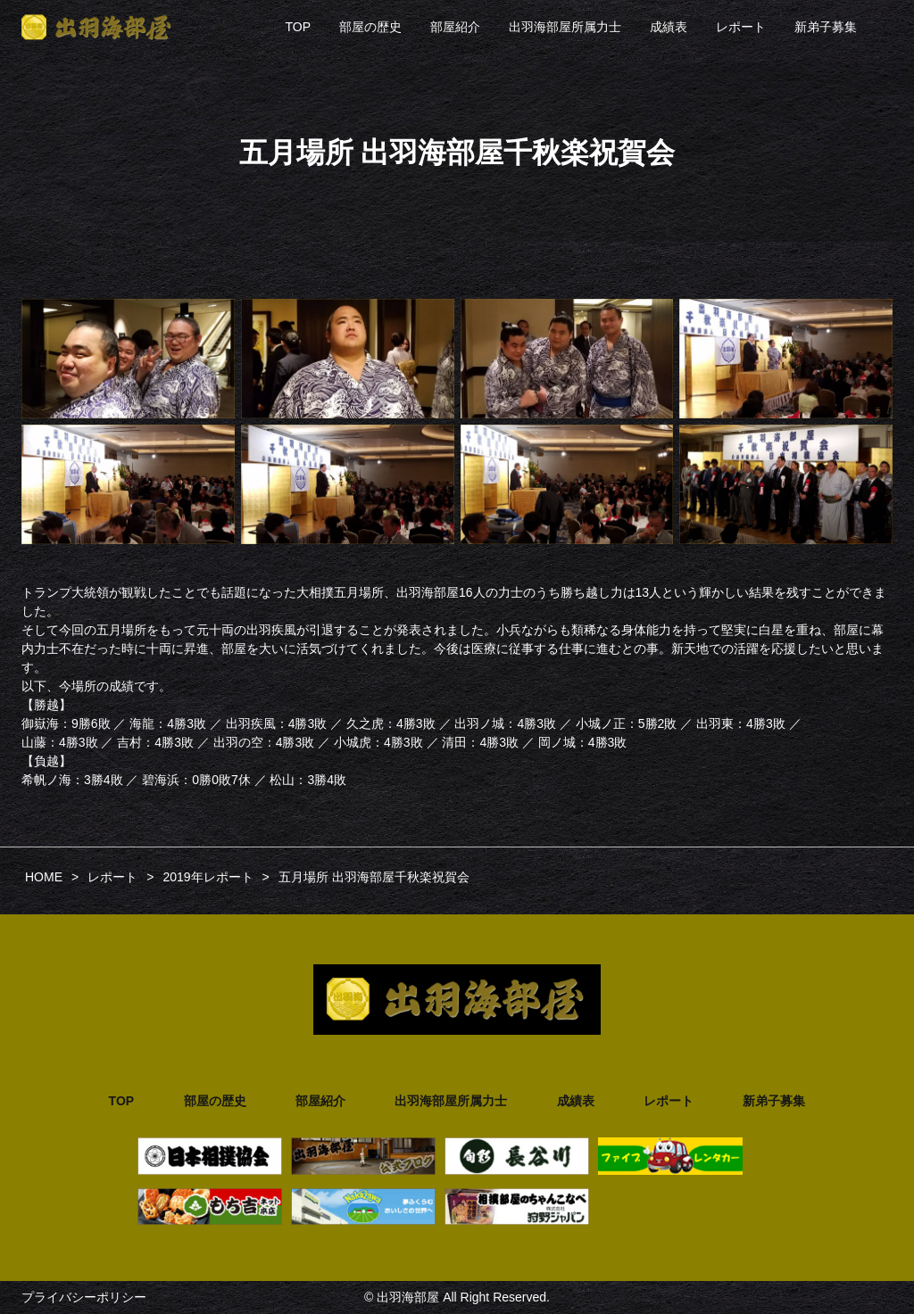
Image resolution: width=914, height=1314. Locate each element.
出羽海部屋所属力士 (565, 27)
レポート (741, 27)
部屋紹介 (455, 27)
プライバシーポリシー (83, 1297)
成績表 (668, 27)
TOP (298, 27)
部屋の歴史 (370, 27)
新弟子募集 (825, 27)
